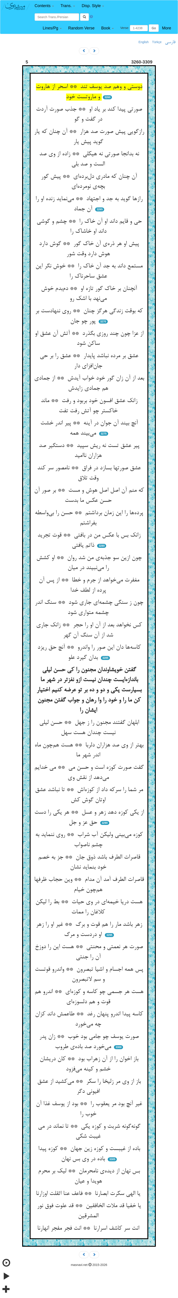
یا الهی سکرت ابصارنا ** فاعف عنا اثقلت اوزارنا (89, 1193)
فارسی (170, 42)
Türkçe (157, 42)
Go (154, 28)
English (144, 42)
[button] (44, 6)
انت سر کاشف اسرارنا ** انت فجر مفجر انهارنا (89, 1228)
